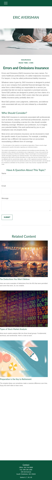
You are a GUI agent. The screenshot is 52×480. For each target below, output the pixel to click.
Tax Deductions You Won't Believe (15, 279)
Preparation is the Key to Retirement (15, 379)
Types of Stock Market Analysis (13, 329)
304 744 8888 (28, 467)
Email (4, 186)
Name (4, 173)
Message (5, 198)
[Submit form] (7, 217)
